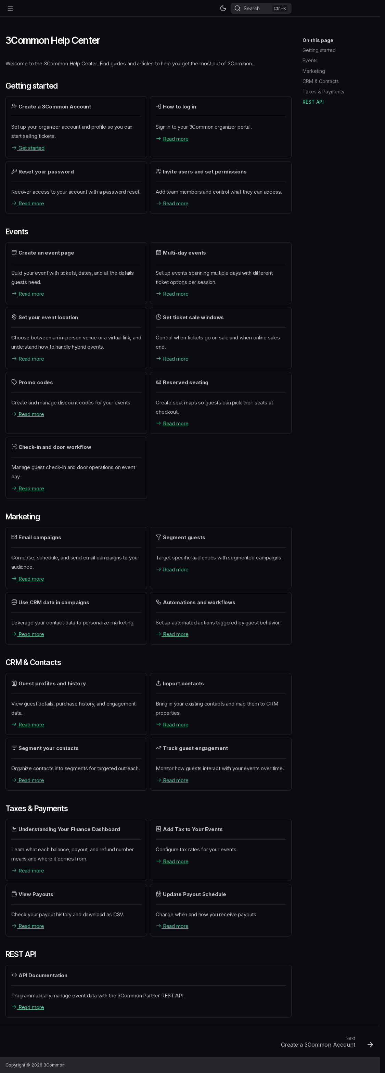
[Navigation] (10, 8)
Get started (27, 148)
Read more (172, 138)
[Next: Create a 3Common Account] (324, 1043)
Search (252, 8)
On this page (318, 40)
